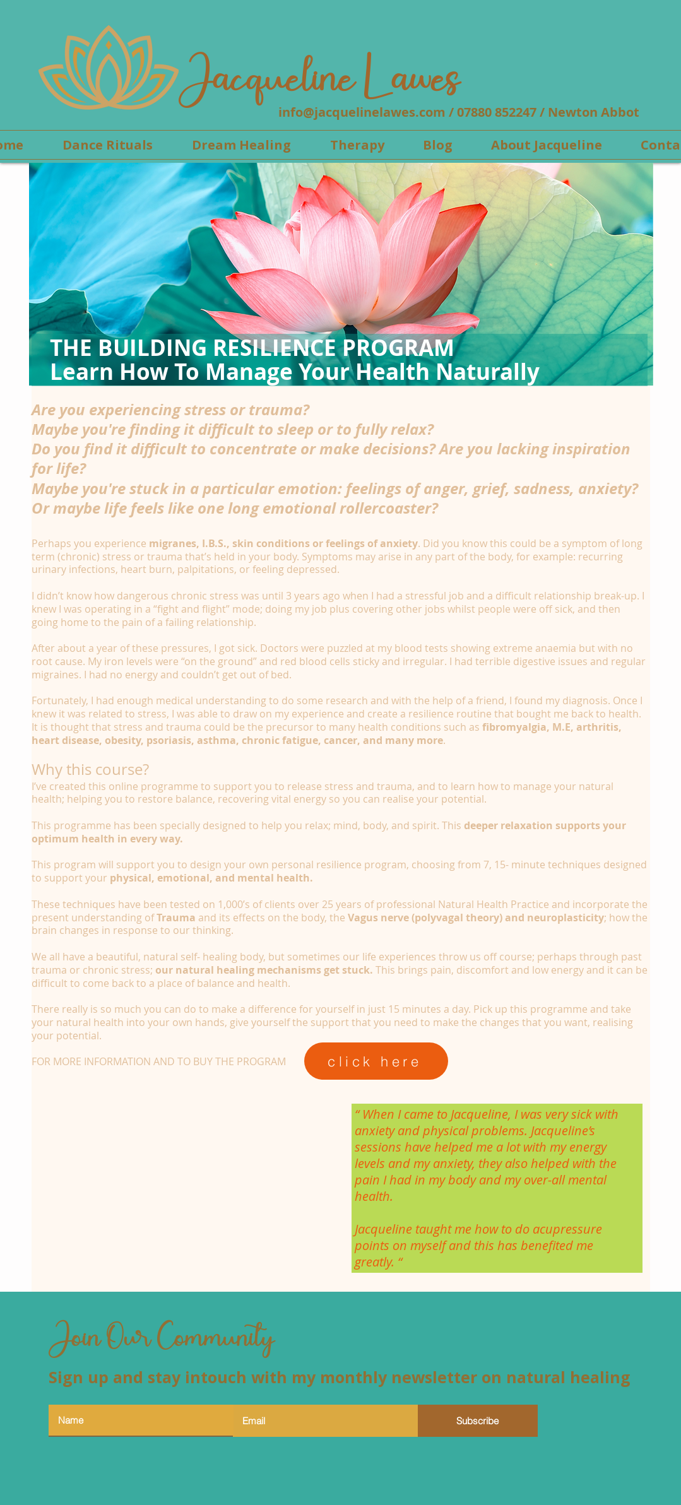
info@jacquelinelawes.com (362, 112)
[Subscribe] (478, 1421)
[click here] (376, 1061)
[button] (357, 145)
